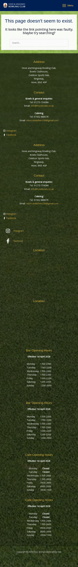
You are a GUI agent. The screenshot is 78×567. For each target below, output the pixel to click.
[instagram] (39, 131)
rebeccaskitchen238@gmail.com (42, 120)
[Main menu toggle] (67, 5)
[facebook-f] (39, 135)
